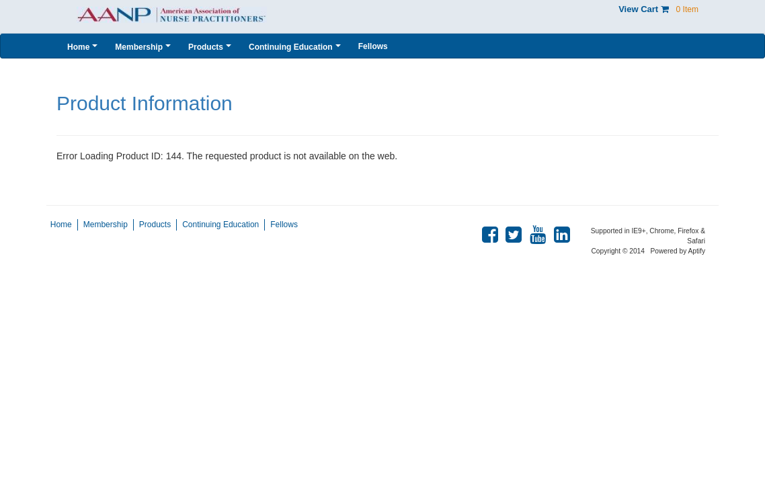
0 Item (687, 9)
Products (155, 224)
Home (61, 224)
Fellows (284, 224)
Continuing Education (220, 224)
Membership (105, 224)
